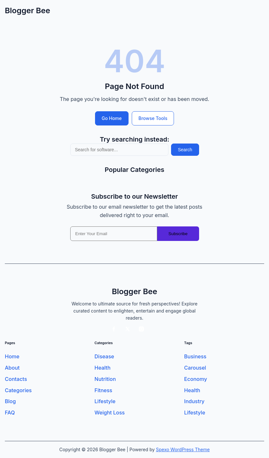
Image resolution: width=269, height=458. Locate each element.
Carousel (195, 368)
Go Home (112, 118)
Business (195, 356)
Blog (10, 401)
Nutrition (105, 379)
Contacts (16, 379)
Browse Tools (153, 118)
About (12, 368)
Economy (195, 379)
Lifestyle (104, 401)
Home (12, 356)
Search (185, 149)
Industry (194, 401)
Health (102, 368)
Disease (104, 356)
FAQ (10, 413)
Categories (18, 390)
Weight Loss (109, 413)
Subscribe (177, 233)
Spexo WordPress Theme (183, 449)
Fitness (103, 390)
